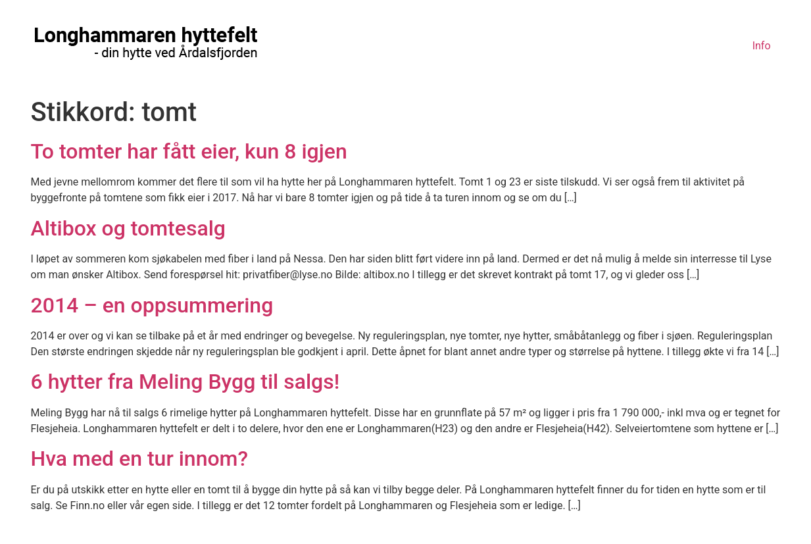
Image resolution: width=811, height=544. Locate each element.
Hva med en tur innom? (140, 458)
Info (761, 45)
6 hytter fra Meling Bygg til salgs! (185, 381)
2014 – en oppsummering (152, 305)
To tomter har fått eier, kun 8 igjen (189, 151)
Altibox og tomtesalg (128, 228)
